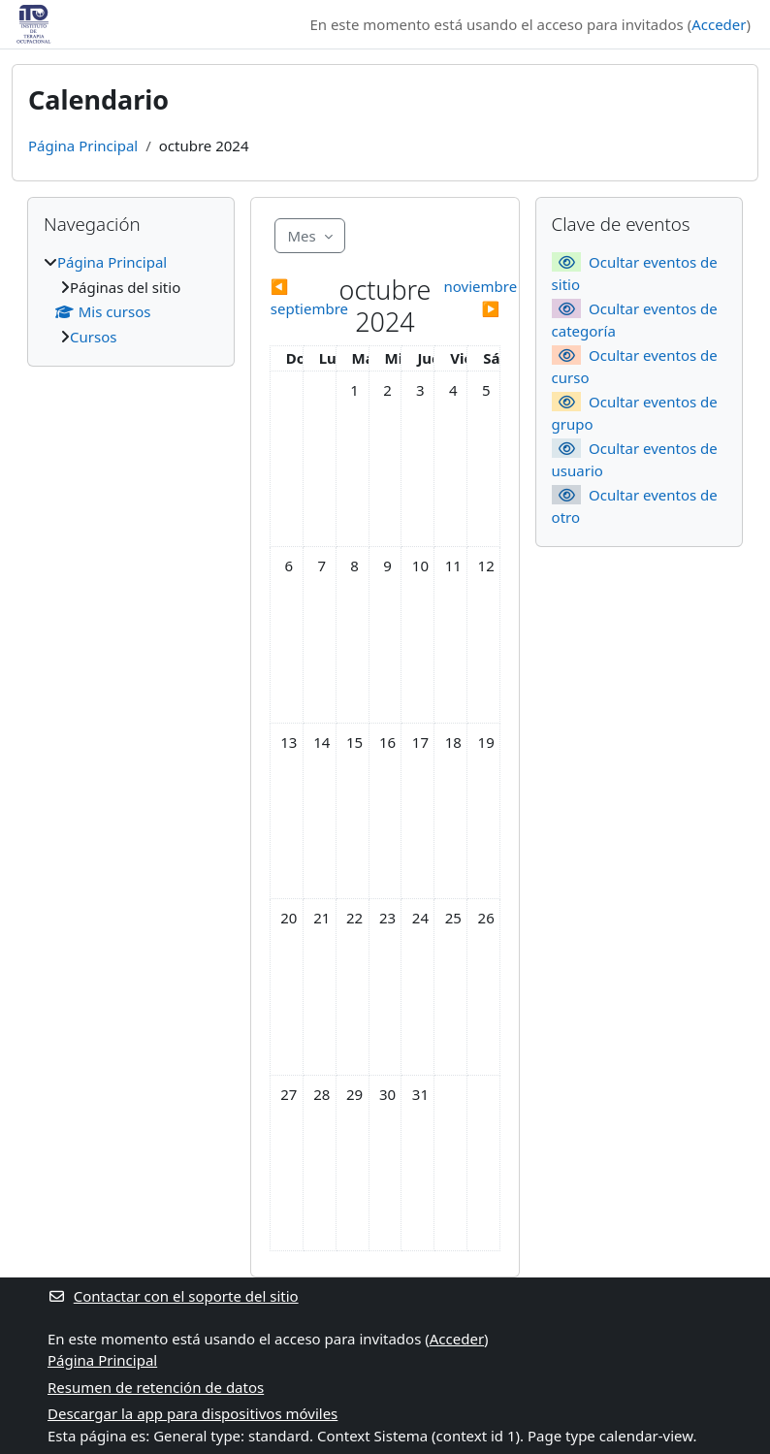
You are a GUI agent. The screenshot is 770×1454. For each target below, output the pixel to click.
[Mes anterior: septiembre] (299, 297)
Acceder (718, 24)
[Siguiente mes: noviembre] (472, 297)
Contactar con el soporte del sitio (173, 1296)
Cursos (93, 336)
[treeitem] (131, 299)
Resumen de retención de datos (156, 1387)
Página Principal (83, 145)
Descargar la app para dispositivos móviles (192, 1413)
